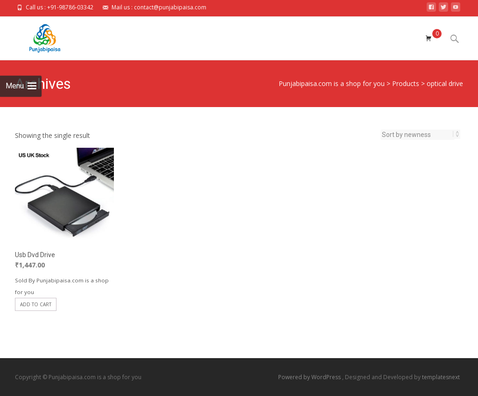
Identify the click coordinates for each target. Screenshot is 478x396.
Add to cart (35, 304)
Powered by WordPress (310, 377)
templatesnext (441, 377)
